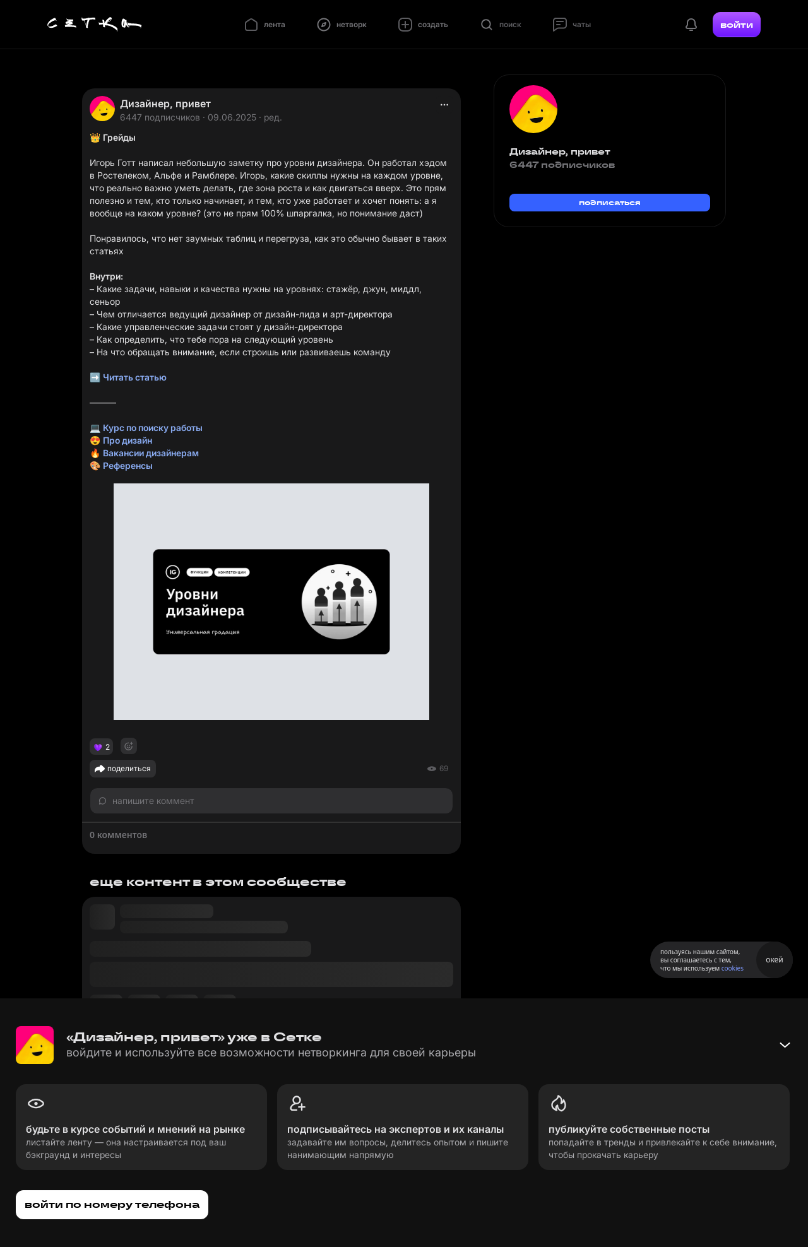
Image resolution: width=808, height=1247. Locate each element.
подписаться (610, 202)
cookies (733, 968)
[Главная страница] (94, 24)
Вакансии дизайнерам (151, 452)
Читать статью (135, 377)
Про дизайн (127, 440)
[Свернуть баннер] (784, 1045)
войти (736, 24)
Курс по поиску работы (153, 427)
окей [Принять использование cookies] (774, 959)
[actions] (444, 105)
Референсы (128, 465)
